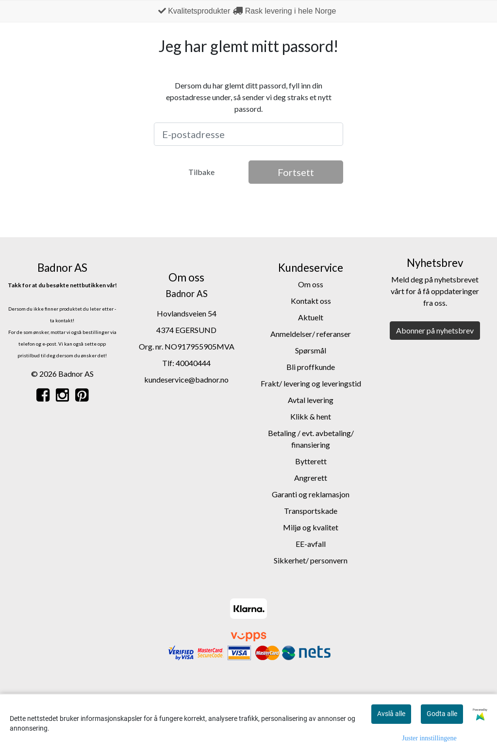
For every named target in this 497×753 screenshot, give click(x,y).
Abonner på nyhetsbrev (435, 330)
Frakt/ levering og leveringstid (311, 383)
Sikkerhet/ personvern (311, 560)
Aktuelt (310, 317)
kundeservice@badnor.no (186, 379)
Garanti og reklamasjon (310, 494)
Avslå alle (391, 714)
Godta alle (442, 714)
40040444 (193, 363)
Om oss (310, 284)
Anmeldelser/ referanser (310, 333)
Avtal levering (310, 399)
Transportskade (310, 510)
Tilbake (201, 171)
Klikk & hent (310, 416)
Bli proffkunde (310, 366)
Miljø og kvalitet (310, 527)
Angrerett (310, 477)
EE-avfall (311, 543)
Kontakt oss (311, 300)
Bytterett (311, 461)
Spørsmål (310, 350)
